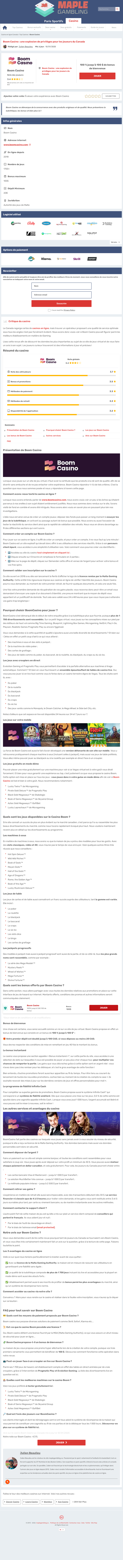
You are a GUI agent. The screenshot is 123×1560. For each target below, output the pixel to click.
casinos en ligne (40, 328)
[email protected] (46, 1227)
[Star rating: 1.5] (89, 96)
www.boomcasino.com (16, 144)
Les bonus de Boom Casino (19, 435)
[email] (61, 294)
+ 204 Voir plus (79, 1502)
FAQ (9, 441)
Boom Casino (33, 1005)
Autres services (53, 435)
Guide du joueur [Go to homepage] (97, 27)
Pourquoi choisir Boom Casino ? (60, 430)
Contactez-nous (74, 1523)
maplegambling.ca (42, 1523)
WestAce (48, 1502)
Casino (73, 21)
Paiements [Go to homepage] (81, 27)
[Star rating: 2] (90, 96)
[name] (61, 286)
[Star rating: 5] (100, 96)
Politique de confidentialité (59, 1523)
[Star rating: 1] (87, 96)
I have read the (57, 310)
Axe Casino (63, 1502)
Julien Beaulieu (30, 1453)
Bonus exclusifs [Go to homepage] (34, 27)
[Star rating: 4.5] (98, 96)
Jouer (97, 76)
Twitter (87, 1523)
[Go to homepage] (5, 29)
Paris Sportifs (53, 21)
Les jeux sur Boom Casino (97, 430)
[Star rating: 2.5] (92, 96)
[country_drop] (63, 1529)
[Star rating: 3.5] (95, 96)
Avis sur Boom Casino (95, 435)
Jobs (83, 1523)
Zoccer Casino (12, 1502)
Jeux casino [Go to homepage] (50, 27)
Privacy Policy (69, 310)
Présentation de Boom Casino (20, 430)
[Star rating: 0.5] (85, 96)
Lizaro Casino (31, 1502)
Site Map (94, 1523)
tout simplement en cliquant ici (53, 552)
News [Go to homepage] (114, 27)
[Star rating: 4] (97, 96)
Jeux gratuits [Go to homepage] (66, 27)
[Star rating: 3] (94, 96)
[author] (5, 46)
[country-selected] (61, 1529)
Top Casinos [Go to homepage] (17, 27)
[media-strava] (7, 1482)
